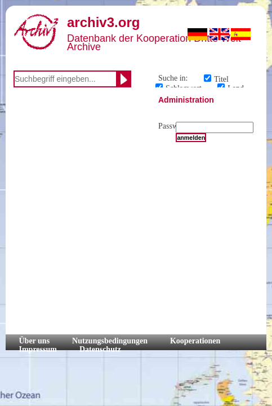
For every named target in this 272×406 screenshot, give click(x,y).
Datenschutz (100, 349)
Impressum (38, 349)
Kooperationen (195, 341)
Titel (221, 79)
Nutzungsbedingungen (110, 341)
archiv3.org (103, 22)
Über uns (34, 341)
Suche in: (173, 78)
